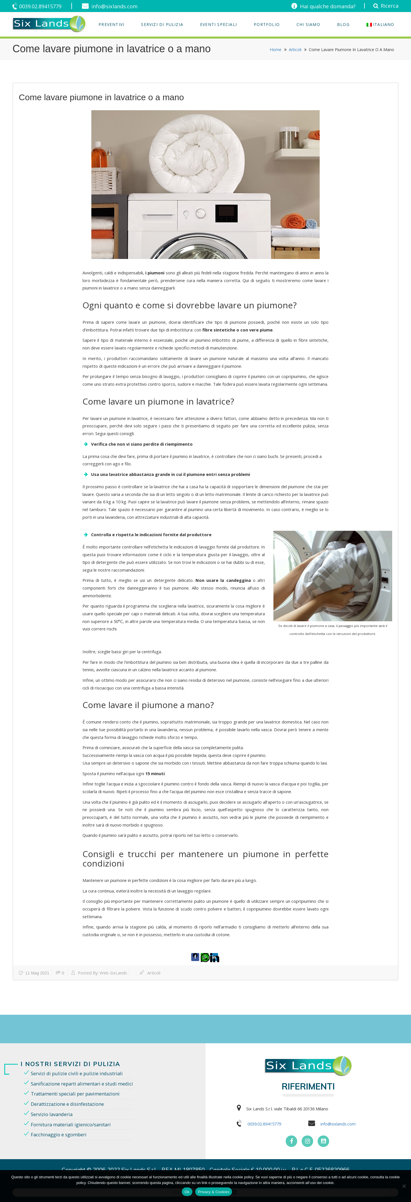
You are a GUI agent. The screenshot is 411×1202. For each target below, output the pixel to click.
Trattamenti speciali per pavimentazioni (77, 1093)
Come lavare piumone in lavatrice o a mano (101, 97)
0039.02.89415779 (42, 6)
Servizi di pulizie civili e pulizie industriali (78, 1072)
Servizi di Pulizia (162, 24)
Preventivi (111, 24)
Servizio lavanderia (52, 1114)
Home (275, 49)
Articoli (295, 49)
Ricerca (389, 5)
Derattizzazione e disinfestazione (68, 1104)
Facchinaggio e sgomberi (59, 1135)
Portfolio (267, 24)
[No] (404, 1186)
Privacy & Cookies (213, 1192)
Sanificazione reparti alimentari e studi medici (84, 1083)
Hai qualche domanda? (325, 6)
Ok (187, 1192)
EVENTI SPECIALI (218, 24)
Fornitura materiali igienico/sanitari (72, 1124)
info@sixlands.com (119, 6)
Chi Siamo (308, 24)
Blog (343, 24)
